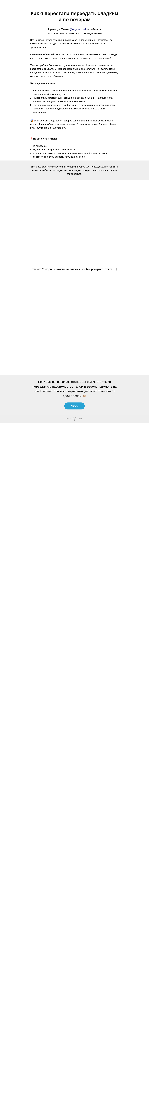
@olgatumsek (78, 29)
